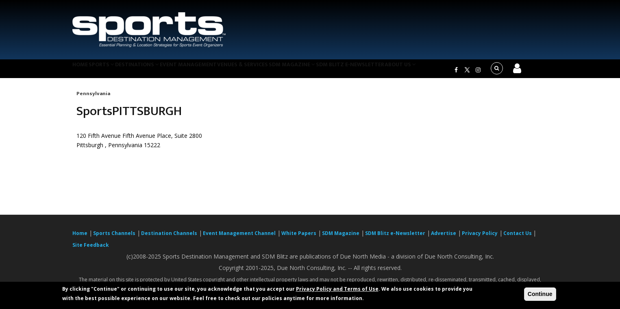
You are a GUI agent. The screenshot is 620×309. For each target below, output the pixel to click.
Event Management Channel (239, 238)
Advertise (443, 238)
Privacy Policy (480, 238)
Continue (540, 294)
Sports (112, 70)
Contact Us (518, 238)
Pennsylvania (93, 98)
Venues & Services (267, 70)
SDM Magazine (321, 70)
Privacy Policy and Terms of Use (337, 288)
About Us (438, 70)
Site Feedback (90, 249)
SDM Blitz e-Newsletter (383, 70)
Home (83, 70)
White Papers (298, 238)
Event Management (208, 70)
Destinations (153, 70)
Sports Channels (114, 238)
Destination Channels (169, 238)
